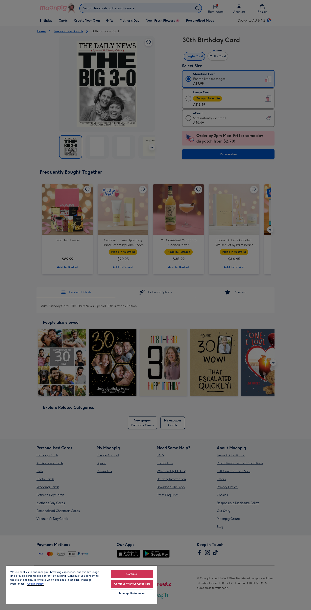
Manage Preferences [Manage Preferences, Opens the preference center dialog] (132, 593)
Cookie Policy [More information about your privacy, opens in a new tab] (35, 583)
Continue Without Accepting (132, 583)
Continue (131, 574)
